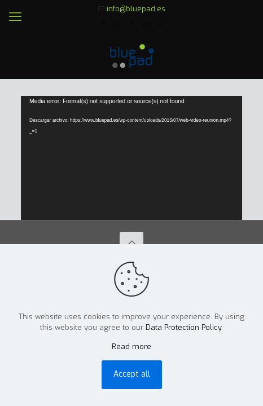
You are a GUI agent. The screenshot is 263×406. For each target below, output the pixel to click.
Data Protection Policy (183, 327)
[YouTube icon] (132, 23)
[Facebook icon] (103, 23)
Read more (131, 346)
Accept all (131, 374)
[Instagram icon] (160, 23)
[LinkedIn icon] (146, 23)
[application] (131, 158)
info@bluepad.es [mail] (136, 9)
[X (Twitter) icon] (117, 23)
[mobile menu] (15, 17)
